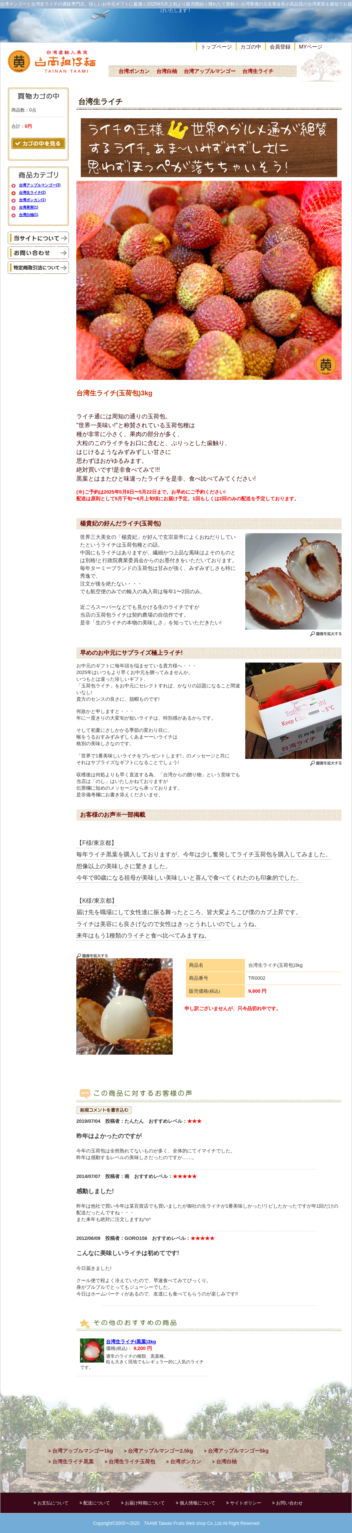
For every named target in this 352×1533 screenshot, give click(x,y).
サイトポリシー (245, 1503)
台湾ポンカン (134, 71)
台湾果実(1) (28, 207)
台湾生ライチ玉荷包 (132, 1461)
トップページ (216, 47)
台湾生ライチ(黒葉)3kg (131, 1341)
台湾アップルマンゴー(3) (39, 185)
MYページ (310, 47)
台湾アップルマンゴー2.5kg (160, 1451)
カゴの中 (250, 47)
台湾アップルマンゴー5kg (238, 1451)
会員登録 (280, 47)
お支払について (53, 1503)
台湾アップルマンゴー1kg (82, 1451)
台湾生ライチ (257, 71)
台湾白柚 (166, 71)
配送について (96, 1503)
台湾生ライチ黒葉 (73, 1461)
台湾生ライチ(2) (32, 192)
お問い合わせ (289, 1503)
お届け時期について (145, 1503)
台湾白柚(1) (28, 215)
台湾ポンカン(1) (32, 200)
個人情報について (197, 1503)
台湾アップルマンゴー (210, 71)
